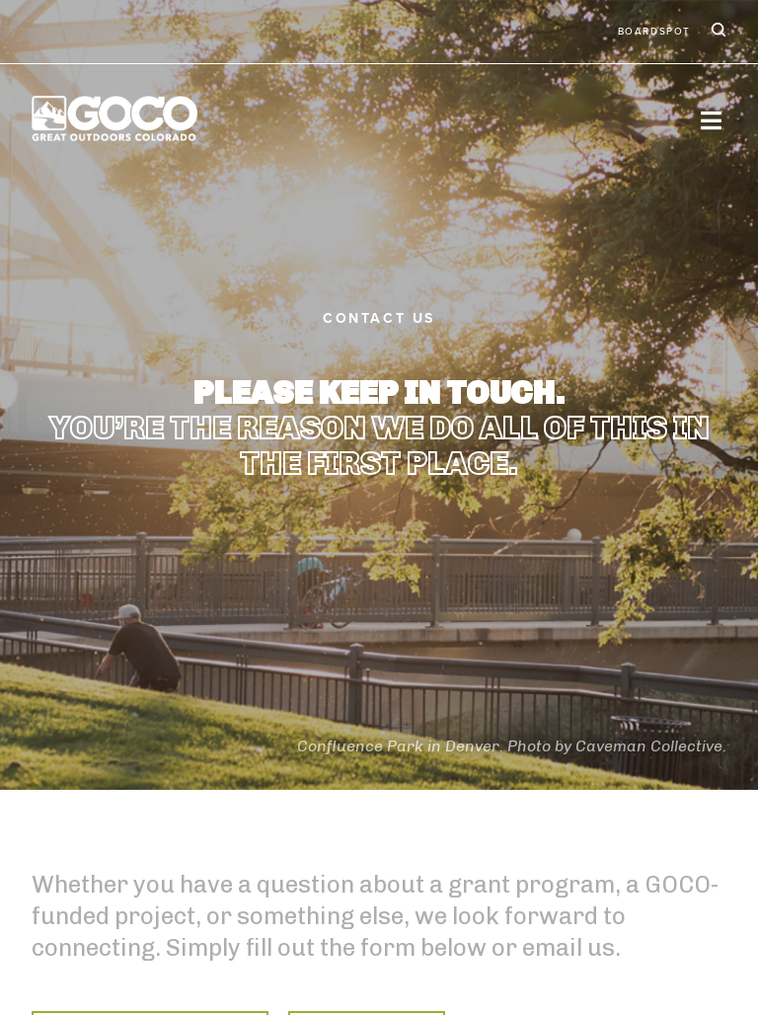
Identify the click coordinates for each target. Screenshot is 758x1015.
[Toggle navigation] (710, 120)
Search (716, 31)
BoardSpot (654, 32)
